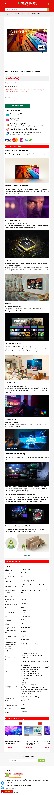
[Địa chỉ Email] (27, 760)
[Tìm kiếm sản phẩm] (27, 9)
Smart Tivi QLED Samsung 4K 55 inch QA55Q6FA (13, 742)
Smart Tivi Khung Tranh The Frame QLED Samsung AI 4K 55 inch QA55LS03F (32, 743)
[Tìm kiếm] (48, 9)
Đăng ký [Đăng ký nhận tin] (41, 760)
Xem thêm (27, 555)
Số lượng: (8, 97)
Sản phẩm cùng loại (15, 719)
